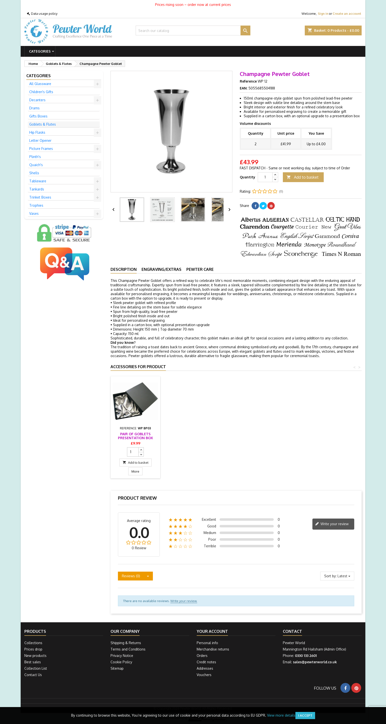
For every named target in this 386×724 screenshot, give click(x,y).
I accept (305, 715)
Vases (34, 213)
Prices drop (33, 649)
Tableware (37, 181)
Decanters (37, 100)
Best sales (32, 662)
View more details (281, 715)
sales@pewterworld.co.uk (315, 662)
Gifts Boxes (38, 116)
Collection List (35, 668)
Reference (248, 81)
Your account (212, 631)
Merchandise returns (213, 649)
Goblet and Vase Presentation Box (135, 436)
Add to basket (303, 177)
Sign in (323, 13)
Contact (292, 631)
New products (35, 655)
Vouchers (204, 675)
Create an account (347, 13)
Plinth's (35, 157)
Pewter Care (200, 269)
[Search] (193, 30)
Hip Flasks (37, 132)
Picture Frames (41, 148)
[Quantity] (265, 177)
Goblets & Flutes (42, 124)
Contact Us (33, 675)
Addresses (205, 668)
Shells (34, 173)
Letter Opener (40, 140)
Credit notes (206, 662)
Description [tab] (124, 269)
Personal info (207, 643)
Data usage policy (44, 13)
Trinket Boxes (40, 197)
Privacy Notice (122, 655)
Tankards (36, 189)
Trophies (36, 205)
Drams (34, 108)
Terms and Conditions (128, 649)
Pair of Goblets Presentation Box (190, 436)
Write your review (332, 524)
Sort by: (330, 576)
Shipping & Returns (126, 643)
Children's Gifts (41, 92)
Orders (202, 655)
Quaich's (36, 165)
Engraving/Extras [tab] (161, 269)
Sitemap (117, 668)
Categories (40, 51)
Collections (33, 643)
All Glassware (40, 84)
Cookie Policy (121, 662)
